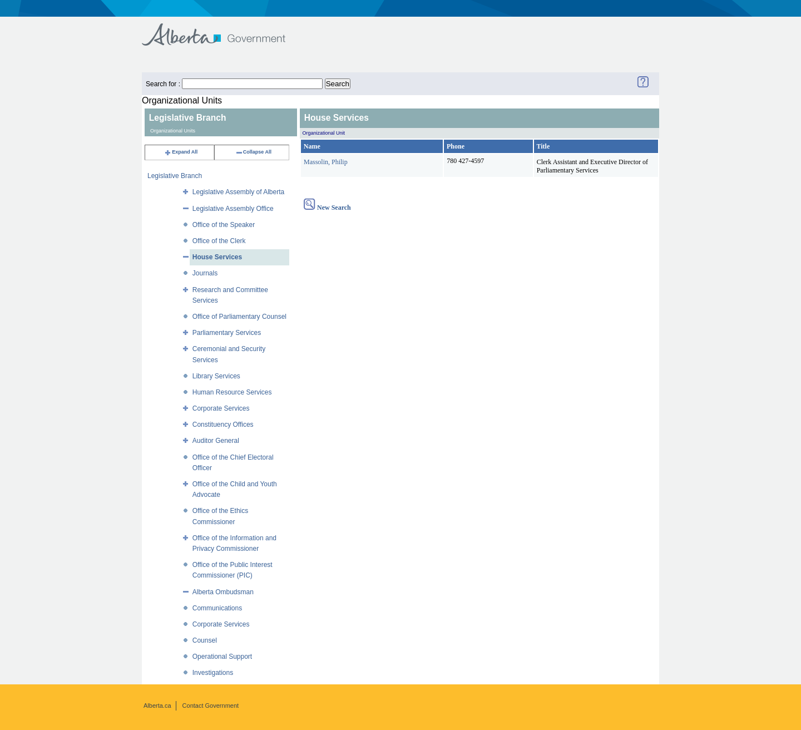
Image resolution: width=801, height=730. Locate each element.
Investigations (212, 673)
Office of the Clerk (219, 241)
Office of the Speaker (223, 225)
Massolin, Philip (326, 162)
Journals (204, 273)
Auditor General (215, 441)
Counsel (204, 640)
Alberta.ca (157, 705)
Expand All (180, 152)
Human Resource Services (232, 392)
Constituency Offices (223, 424)
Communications (217, 608)
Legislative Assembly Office (233, 209)
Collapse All (253, 152)
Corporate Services (221, 408)
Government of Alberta (222, 29)
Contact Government (210, 705)
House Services (217, 257)
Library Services (216, 376)
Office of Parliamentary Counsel (239, 316)
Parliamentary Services (226, 333)
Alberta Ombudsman (223, 592)
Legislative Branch (174, 176)
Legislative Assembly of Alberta (238, 192)
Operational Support (222, 656)
